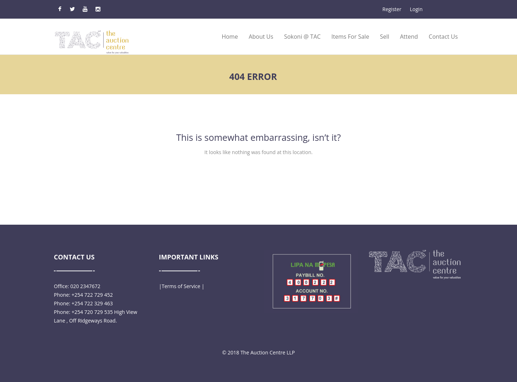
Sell (384, 36)
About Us (261, 36)
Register (391, 9)
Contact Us (443, 36)
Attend (409, 36)
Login (416, 9)
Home (230, 36)
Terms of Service (181, 286)
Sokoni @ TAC (302, 36)
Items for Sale (350, 36)
